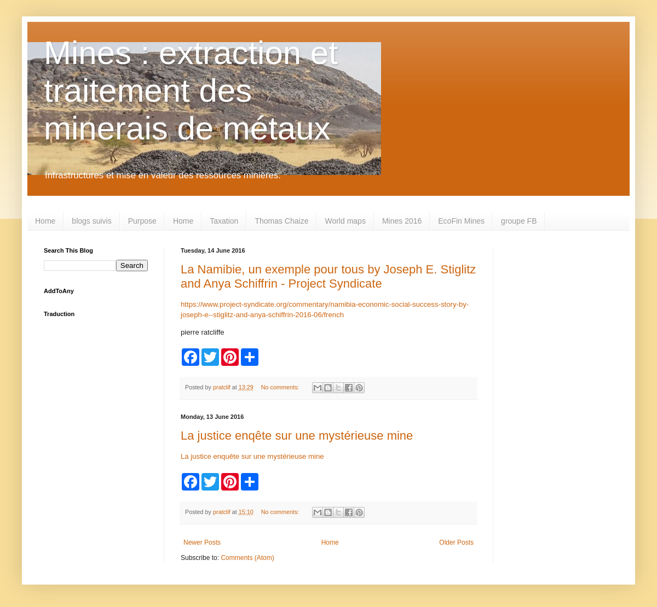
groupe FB (519, 221)
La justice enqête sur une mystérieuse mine (297, 435)
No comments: (281, 387)
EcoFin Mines (461, 221)
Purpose (142, 221)
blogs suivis (91, 221)
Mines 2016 (402, 221)
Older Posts (456, 542)
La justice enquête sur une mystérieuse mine (252, 456)
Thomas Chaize (281, 221)
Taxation (224, 221)
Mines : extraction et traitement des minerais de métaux (191, 90)
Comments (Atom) (247, 558)
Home (45, 221)
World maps (345, 221)
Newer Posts (202, 542)
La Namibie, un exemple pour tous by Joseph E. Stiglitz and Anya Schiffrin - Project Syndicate (328, 276)
